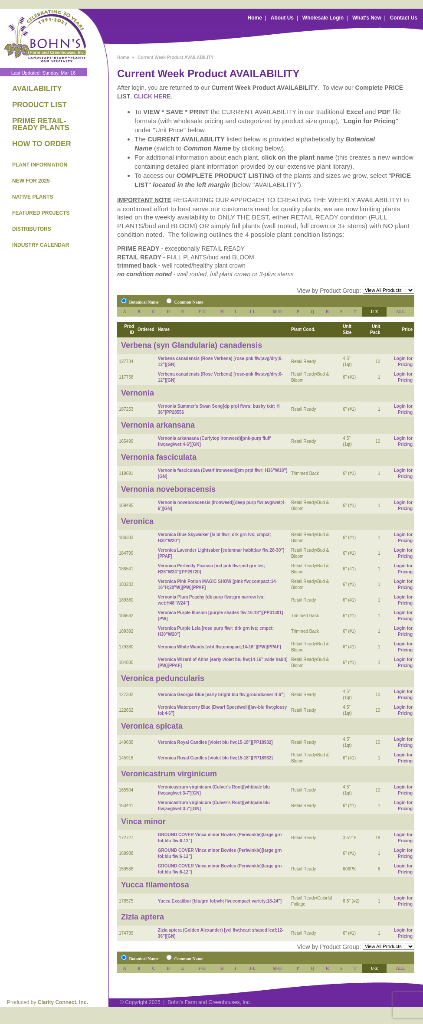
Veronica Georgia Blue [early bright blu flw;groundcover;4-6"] (221, 694)
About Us (282, 18)
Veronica (137, 521)
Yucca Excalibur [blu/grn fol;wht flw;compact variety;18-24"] (220, 901)
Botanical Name (144, 302)
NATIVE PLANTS (32, 197)
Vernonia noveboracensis (168, 489)
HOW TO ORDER (41, 144)
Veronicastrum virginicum (169, 773)
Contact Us (403, 18)
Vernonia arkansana (158, 425)
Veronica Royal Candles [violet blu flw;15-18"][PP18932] (215, 742)
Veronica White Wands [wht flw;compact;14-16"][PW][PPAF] (219, 646)
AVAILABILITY (37, 89)
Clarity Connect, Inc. (63, 1002)
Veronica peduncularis (162, 678)
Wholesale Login (323, 18)
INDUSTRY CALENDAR (40, 245)
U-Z (374, 311)
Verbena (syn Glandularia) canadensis (191, 345)
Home (255, 18)
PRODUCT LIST (39, 105)
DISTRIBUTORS (31, 229)
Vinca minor (143, 821)
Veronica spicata (152, 726)
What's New (366, 18)
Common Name (188, 302)
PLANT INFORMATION (39, 165)
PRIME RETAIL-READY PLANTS (40, 124)
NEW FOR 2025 (31, 181)
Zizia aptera (142, 917)
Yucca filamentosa (155, 884)
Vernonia (137, 393)
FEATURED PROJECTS (40, 213)
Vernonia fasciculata (159, 457)
